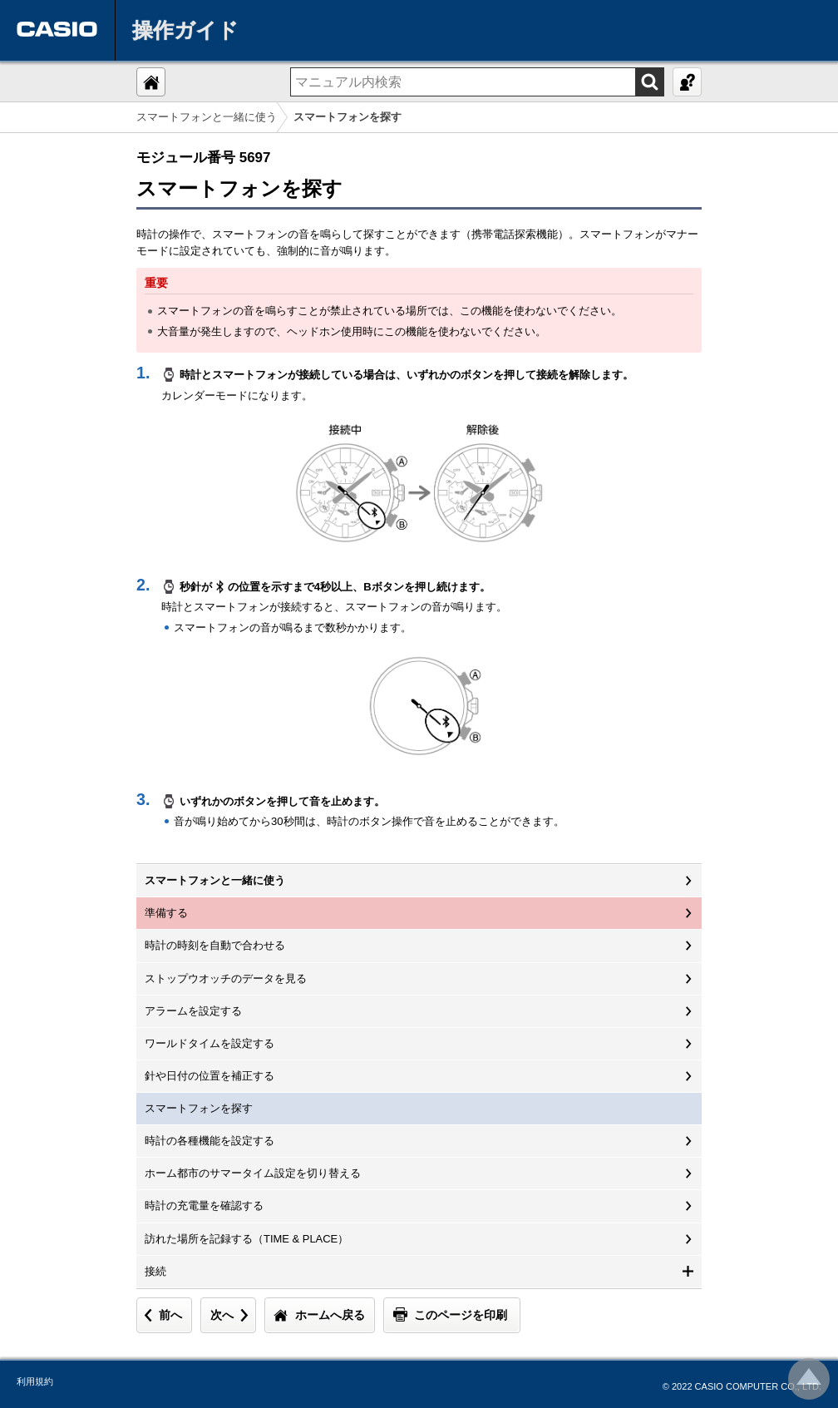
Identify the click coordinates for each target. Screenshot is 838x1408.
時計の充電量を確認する (204, 1205)
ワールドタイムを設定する (209, 1043)
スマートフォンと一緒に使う (206, 117)
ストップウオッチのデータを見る (226, 978)
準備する (166, 913)
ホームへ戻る (330, 1315)
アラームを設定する (193, 1011)
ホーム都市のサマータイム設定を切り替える (253, 1173)
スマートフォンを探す (199, 1108)
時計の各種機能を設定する (209, 1140)
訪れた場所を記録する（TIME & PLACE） (246, 1239)
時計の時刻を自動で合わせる (215, 945)
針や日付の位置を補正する (209, 1076)
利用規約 (35, 1381)
